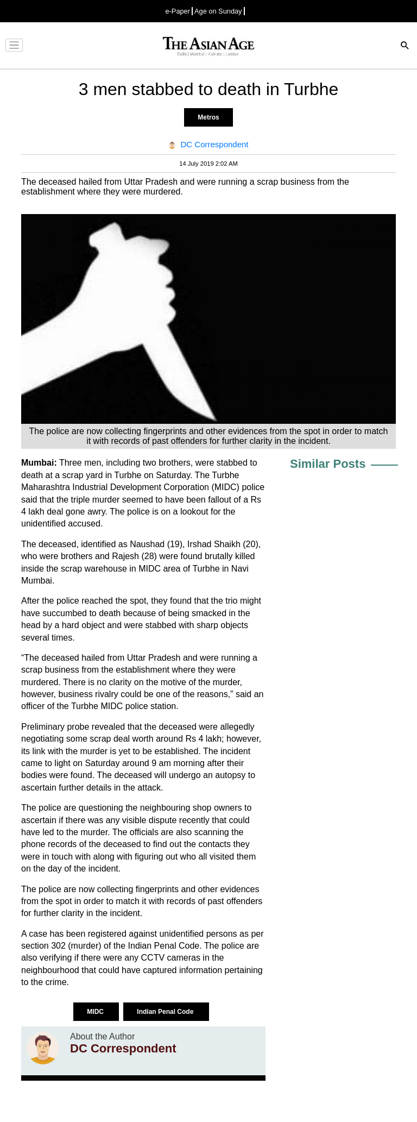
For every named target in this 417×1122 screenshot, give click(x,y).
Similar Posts (327, 464)
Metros (208, 117)
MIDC (96, 1012)
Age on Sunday (218, 11)
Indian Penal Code (166, 1012)
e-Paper (177, 11)
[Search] (405, 46)
